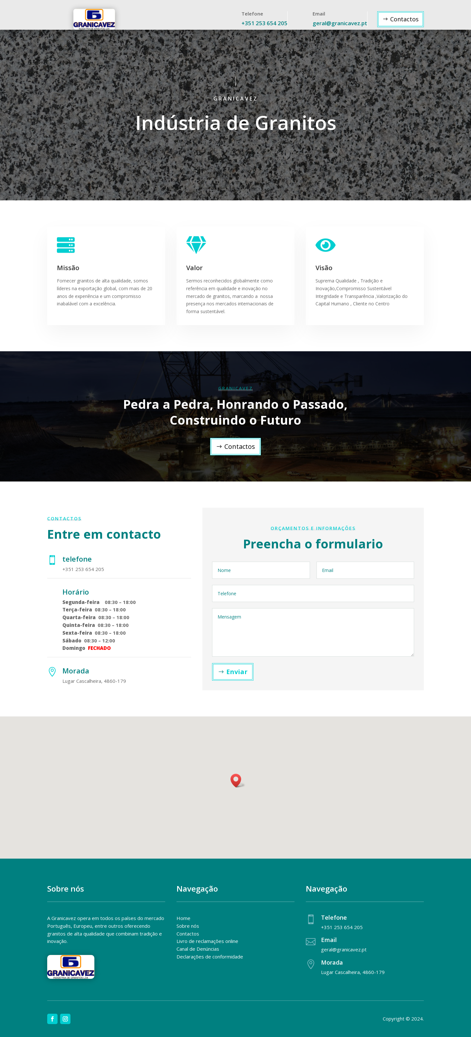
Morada (332, 962)
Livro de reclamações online (207, 941)
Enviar (237, 671)
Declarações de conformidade (210, 956)
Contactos (404, 19)
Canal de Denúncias (198, 949)
